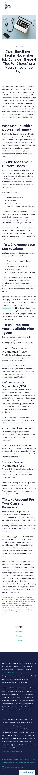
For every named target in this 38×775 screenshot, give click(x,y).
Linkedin (19, 640)
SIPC (13, 673)
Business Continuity (23, 759)
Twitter (19, 636)
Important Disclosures (9, 759)
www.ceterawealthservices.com (12, 751)
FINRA (9, 673)
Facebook (18, 632)
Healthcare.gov (7, 308)
